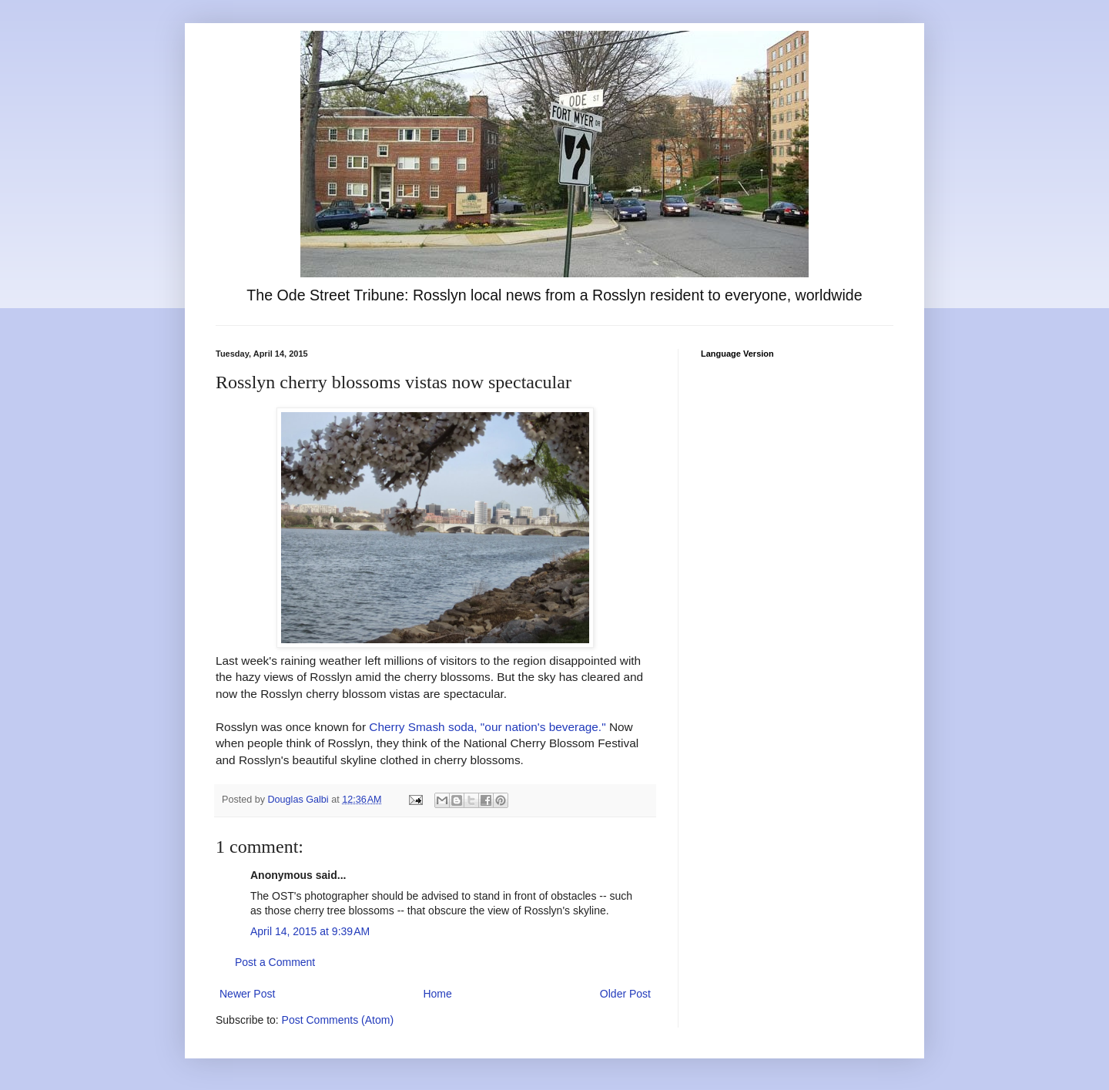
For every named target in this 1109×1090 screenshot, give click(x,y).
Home (437, 994)
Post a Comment (275, 962)
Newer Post (247, 994)
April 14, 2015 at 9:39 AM (310, 931)
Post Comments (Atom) (338, 1020)
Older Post (625, 994)
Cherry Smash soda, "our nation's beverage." (487, 726)
